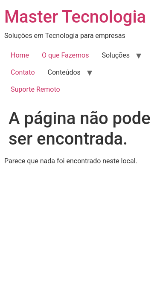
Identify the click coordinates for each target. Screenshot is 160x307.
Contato (23, 72)
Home (20, 55)
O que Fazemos (65, 55)
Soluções (116, 55)
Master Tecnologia (75, 17)
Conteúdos (64, 72)
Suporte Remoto (35, 89)
